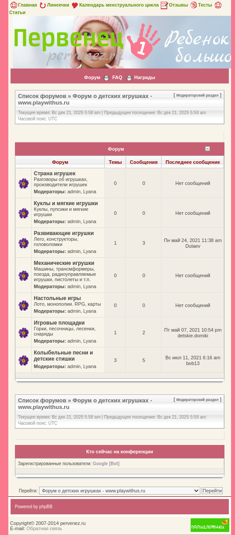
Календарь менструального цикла (114, 4)
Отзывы (174, 4)
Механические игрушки (64, 263)
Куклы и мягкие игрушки (66, 203)
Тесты (200, 4)
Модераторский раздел (198, 95)
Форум (92, 77)
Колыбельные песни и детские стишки (63, 356)
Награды (144, 77)
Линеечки (53, 4)
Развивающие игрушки (64, 233)
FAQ (117, 77)
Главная (23, 4)
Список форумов (42, 96)
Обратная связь (44, 528)
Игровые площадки (59, 323)
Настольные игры (57, 298)
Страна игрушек (55, 173)
